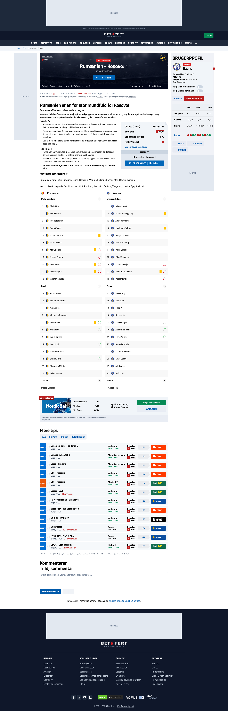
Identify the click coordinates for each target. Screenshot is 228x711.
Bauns (50, 93)
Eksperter (48, 675)
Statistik (160, 42)
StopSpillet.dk (141, 28)
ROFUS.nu (109, 28)
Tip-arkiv (195, 143)
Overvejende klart (135, 86)
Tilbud (82, 684)
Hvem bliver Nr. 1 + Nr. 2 (62, 535)
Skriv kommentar (50, 591)
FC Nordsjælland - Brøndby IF (65, 499)
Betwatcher (147, 42)
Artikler (97, 42)
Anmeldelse (151, 408)
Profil (179, 143)
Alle (44, 436)
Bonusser (85, 42)
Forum (108, 42)
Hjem (18, 48)
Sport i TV (132, 42)
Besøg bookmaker (151, 402)
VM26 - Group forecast (62, 544)
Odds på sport (49, 667)
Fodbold (45, 86)
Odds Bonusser (87, 667)
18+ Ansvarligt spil (125, 706)
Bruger (64, 436)
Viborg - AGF (57, 491)
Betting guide (174, 42)
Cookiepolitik (158, 684)
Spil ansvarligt (90, 28)
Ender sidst (56, 526)
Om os (155, 667)
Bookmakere (70, 42)
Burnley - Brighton (60, 517)
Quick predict (78, 436)
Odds (58, 42)
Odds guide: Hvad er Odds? (128, 680)
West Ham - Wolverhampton (65, 508)
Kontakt (155, 663)
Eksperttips (46, 42)
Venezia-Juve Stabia (60, 455)
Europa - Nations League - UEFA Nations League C (70, 86)
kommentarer (84, 93)
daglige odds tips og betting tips (124, 601)
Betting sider (86, 663)
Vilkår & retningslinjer (162, 675)
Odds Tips (47, 663)
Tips (24, 48)
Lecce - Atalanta (58, 464)
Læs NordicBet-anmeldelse (136, 147)
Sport (34, 42)
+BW (163, 57)
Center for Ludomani (53, 684)
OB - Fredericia (58, 473)
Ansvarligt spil (122, 684)
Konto (208, 35)
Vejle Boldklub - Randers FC (64, 446)
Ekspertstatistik (194, 98)
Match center (47, 56)
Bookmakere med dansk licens (94, 675)
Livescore (120, 42)
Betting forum (122, 663)
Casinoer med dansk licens (92, 680)
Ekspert (53, 436)
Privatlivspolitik (159, 680)
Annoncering (158, 671)
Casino (188, 42)
